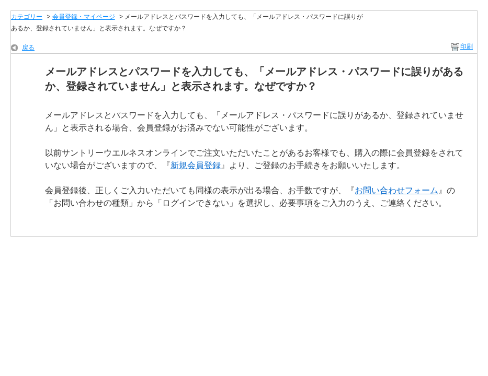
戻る (28, 47)
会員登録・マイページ (83, 16)
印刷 (466, 46)
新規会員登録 (196, 165)
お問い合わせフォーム (396, 190)
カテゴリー (26, 16)
